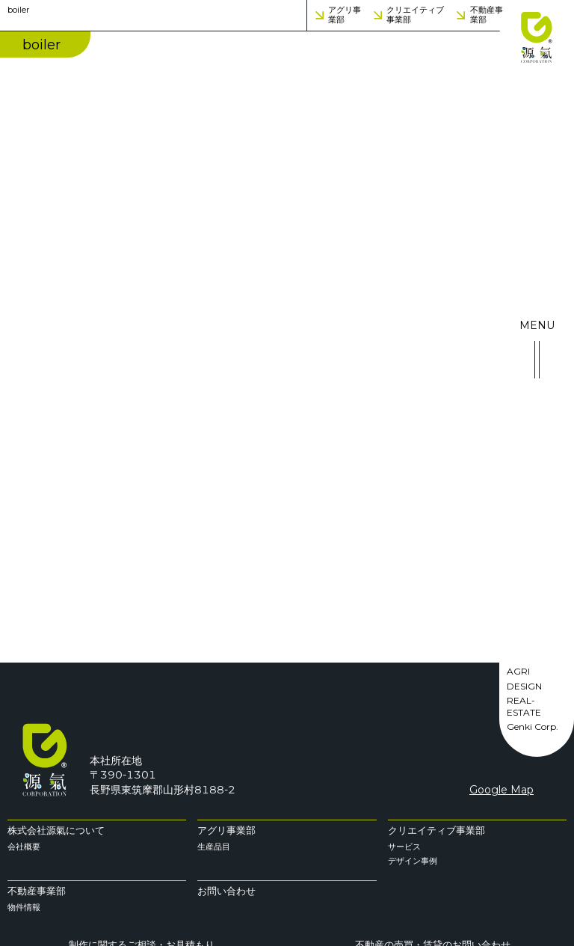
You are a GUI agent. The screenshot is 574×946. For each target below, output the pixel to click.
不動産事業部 (486, 15)
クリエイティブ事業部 (415, 15)
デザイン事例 (412, 861)
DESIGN (524, 686)
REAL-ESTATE (524, 706)
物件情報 (23, 907)
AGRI (518, 671)
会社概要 (23, 846)
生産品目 (213, 846)
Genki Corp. (532, 726)
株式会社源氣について (56, 830)
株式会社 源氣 (536, 37)
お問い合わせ (226, 891)
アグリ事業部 (344, 15)
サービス (404, 846)
